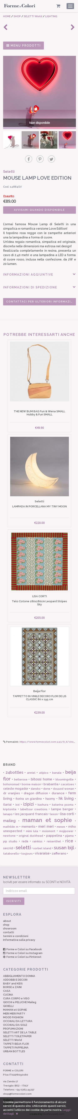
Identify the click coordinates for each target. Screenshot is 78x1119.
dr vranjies (11, 793)
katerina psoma (62, 804)
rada (25, 841)
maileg (9, 820)
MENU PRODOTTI (23, 45)
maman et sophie (47, 820)
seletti (23, 847)
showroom (9, 928)
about (7, 921)
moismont (48, 831)
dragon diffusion (36, 793)
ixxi (17, 804)
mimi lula (32, 831)
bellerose (20, 779)
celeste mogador (15, 788)
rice (69, 840)
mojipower (66, 831)
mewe (61, 826)
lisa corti (67, 814)
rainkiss (37, 841)
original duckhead (31, 835)
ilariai (7, 804)
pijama (69, 835)
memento (28, 826)
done (46, 788)
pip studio (10, 841)
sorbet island (42, 848)
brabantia (50, 784)
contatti (8, 932)
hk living (66, 798)
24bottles (14, 772)
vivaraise (42, 853)
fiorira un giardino (29, 798)
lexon (54, 814)
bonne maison (31, 784)
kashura (43, 804)
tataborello (11, 853)
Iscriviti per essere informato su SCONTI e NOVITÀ (39, 879)
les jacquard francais (31, 814)
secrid (8, 848)
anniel (31, 772)
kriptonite (9, 809)
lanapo (7, 814)
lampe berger (62, 809)
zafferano (59, 853)
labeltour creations (33, 809)
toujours (27, 853)
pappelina (54, 836)
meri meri (46, 826)
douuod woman (63, 788)
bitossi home (41, 779)
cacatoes (67, 784)
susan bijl (64, 847)
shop (6, 924)
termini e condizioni (15, 936)
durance (58, 793)
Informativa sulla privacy (19, 939)
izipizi (28, 804)
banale (57, 772)
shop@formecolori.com (17, 1093)
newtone (9, 835)
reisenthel (54, 841)
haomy (50, 798)
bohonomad (11, 784)
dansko (36, 788)
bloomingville (65, 779)
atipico (43, 772)
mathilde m (10, 826)
